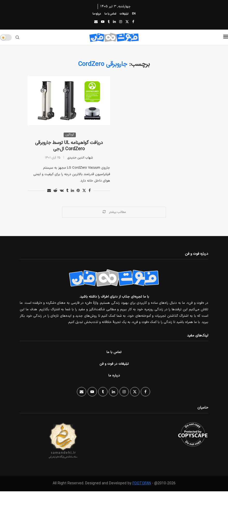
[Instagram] (120, 22)
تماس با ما (110, 14)
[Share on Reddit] (55, 191)
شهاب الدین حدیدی (80, 157)
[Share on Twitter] (84, 191)
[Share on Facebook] (90, 191)
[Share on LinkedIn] (72, 191)
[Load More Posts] (114, 212)
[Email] (96, 22)
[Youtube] (102, 22)
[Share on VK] (62, 191)
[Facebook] (133, 22)
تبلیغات (124, 14)
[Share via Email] (49, 191)
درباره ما (96, 14)
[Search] (17, 37)
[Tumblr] (109, 22)
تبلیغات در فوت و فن (114, 364)
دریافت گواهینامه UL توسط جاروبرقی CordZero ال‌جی (69, 146)
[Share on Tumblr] (67, 191)
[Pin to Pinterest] (78, 191)
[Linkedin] (114, 22)
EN (134, 14)
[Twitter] (127, 22)
